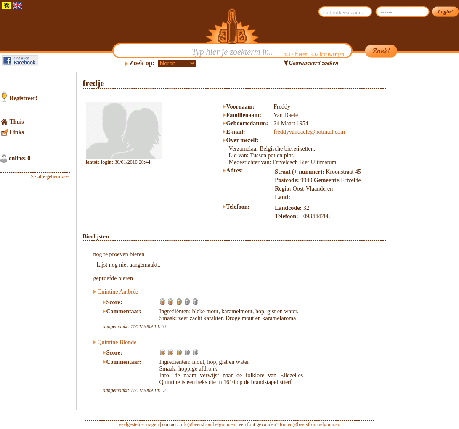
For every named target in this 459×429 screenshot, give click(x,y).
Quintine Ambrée (118, 292)
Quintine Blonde (117, 342)
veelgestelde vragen (139, 424)
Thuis (17, 122)
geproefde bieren (113, 278)
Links (17, 132)
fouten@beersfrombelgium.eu (310, 424)
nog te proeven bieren (119, 254)
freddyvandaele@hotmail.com (309, 132)
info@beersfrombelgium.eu (208, 424)
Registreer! (24, 98)
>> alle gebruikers (50, 177)
